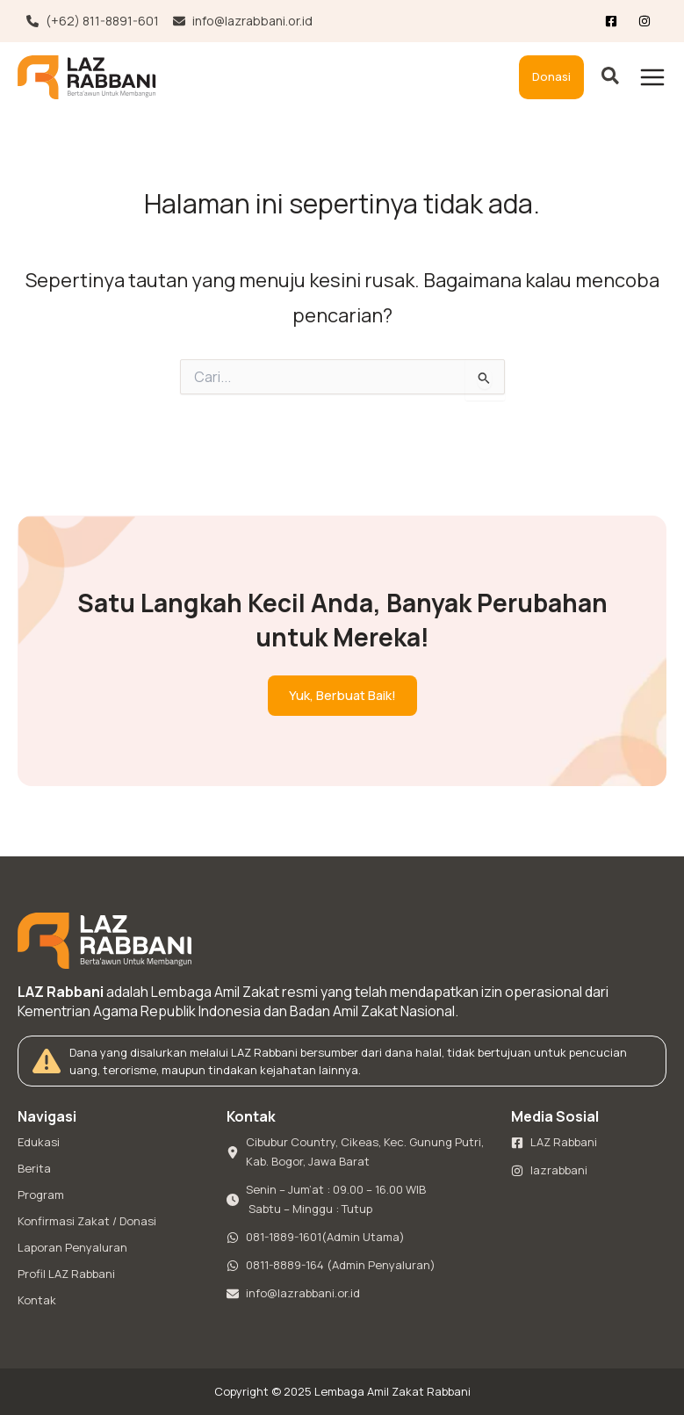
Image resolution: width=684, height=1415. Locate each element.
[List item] (648, 21)
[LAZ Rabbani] (554, 1142)
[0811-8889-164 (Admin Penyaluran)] (331, 1265)
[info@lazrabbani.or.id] (243, 21)
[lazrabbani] (549, 1170)
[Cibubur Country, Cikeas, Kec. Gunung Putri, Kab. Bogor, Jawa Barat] (358, 1152)
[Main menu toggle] (652, 77)
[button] (551, 77)
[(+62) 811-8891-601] (92, 21)
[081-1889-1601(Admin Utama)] (316, 1237)
